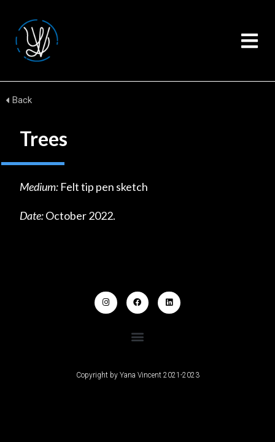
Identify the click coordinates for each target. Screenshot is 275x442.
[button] (249, 40)
